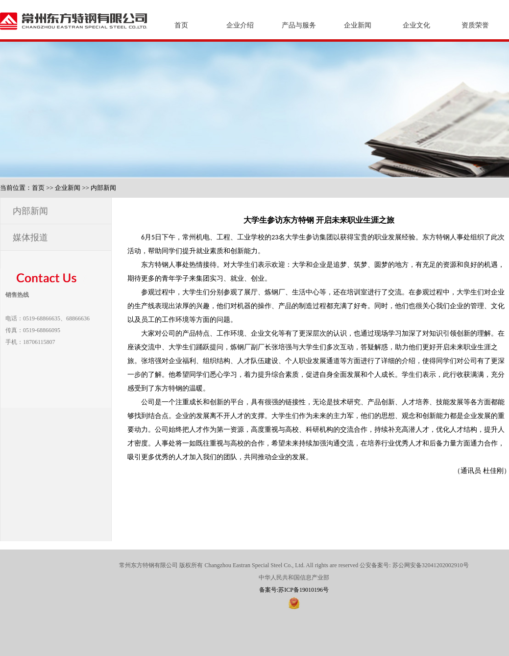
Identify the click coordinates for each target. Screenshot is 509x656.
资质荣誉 (475, 25)
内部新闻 (103, 187)
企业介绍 (240, 25)
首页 (181, 25)
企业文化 (416, 25)
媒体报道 (30, 237)
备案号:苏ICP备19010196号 (294, 589)
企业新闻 (357, 25)
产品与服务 (299, 25)
